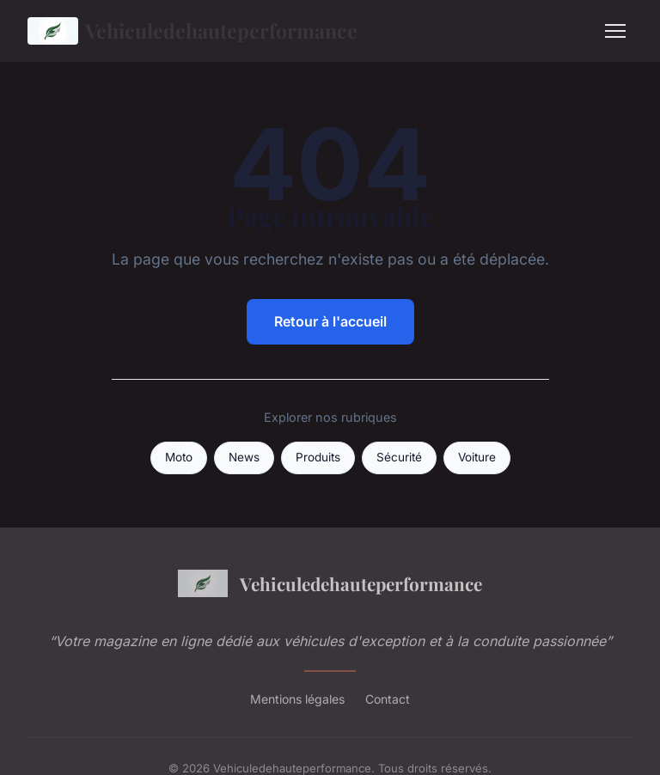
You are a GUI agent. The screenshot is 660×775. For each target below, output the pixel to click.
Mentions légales (297, 699)
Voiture (477, 457)
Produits (318, 457)
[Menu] (615, 31)
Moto (178, 457)
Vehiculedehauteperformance (193, 31)
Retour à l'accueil (330, 321)
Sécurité (399, 457)
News (244, 457)
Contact (387, 699)
